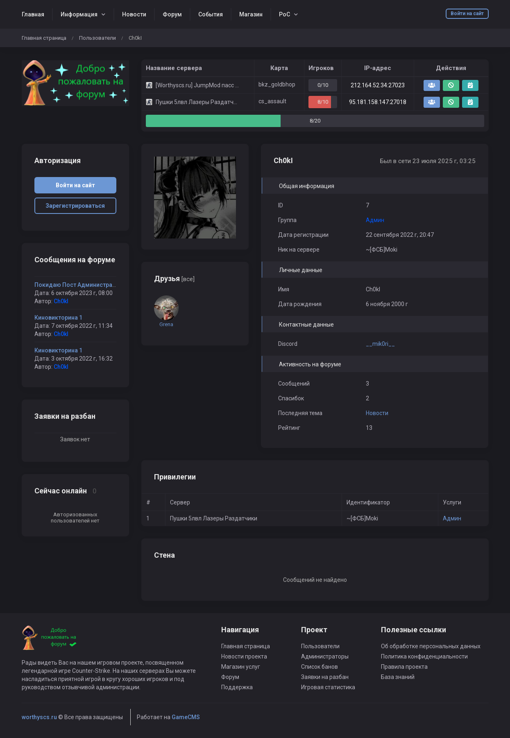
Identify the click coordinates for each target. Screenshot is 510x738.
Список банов (319, 666)
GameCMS (186, 717)
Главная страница (44, 38)
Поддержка (237, 687)
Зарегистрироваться (75, 205)
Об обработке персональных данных (431, 646)
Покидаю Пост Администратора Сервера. (93, 285)
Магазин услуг (240, 666)
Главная (33, 14)
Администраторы (325, 656)
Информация (79, 14)
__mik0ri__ (380, 344)
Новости (134, 14)
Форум (172, 14)
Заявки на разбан (325, 677)
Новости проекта (244, 656)
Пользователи (97, 38)
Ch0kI (61, 301)
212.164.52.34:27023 (378, 85)
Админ (452, 518)
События (210, 14)
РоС (284, 14)
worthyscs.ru (39, 717)
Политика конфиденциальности (424, 656)
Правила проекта (404, 666)
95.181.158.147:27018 (377, 102)
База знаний (398, 677)
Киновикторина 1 (58, 317)
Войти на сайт (467, 13)
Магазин (251, 14)
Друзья (174, 278)
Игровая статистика (328, 687)
